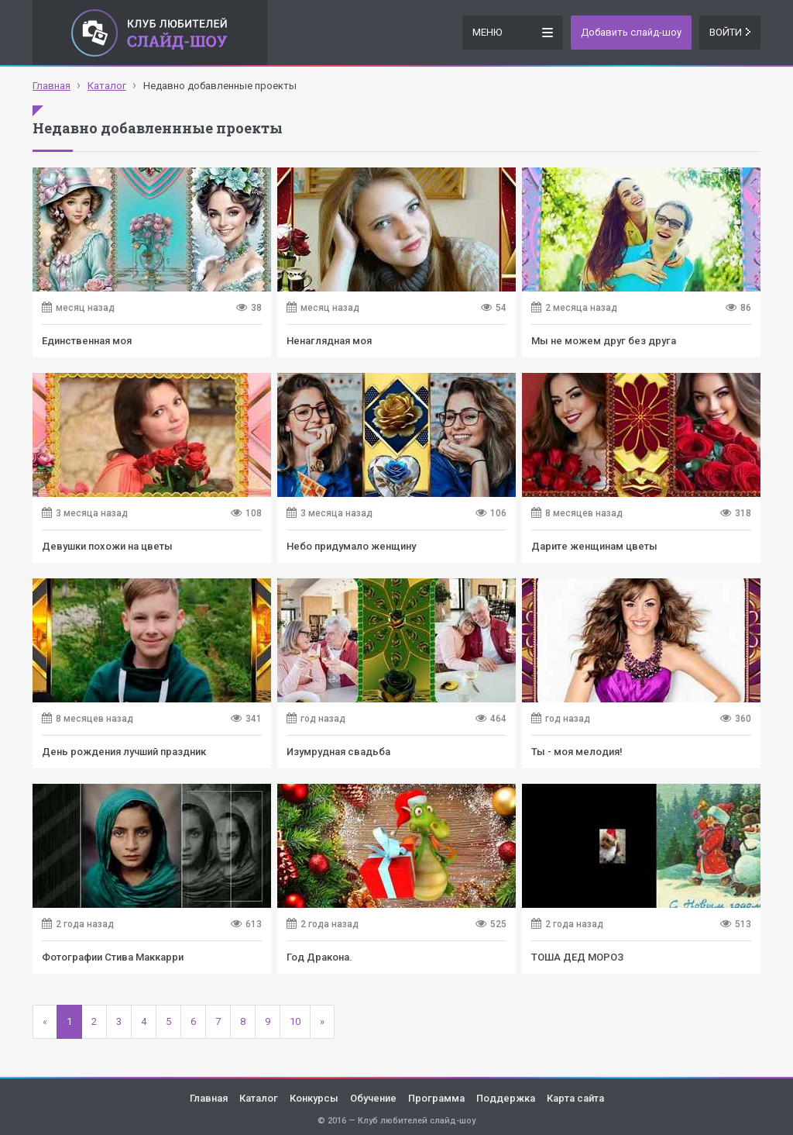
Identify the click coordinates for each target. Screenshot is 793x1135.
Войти (729, 32)
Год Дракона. (319, 957)
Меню (512, 31)
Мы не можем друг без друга (603, 341)
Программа (436, 1098)
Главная (209, 1098)
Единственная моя (87, 341)
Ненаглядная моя (329, 341)
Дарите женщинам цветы (594, 546)
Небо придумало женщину (351, 546)
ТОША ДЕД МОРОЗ (577, 957)
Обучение (373, 1098)
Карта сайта (575, 1098)
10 (295, 1021)
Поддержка (505, 1098)
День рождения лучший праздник (124, 751)
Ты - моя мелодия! (577, 751)
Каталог (258, 1098)
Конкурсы (314, 1098)
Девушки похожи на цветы (107, 546)
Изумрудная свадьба (338, 751)
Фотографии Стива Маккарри (113, 957)
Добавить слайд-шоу (631, 32)
